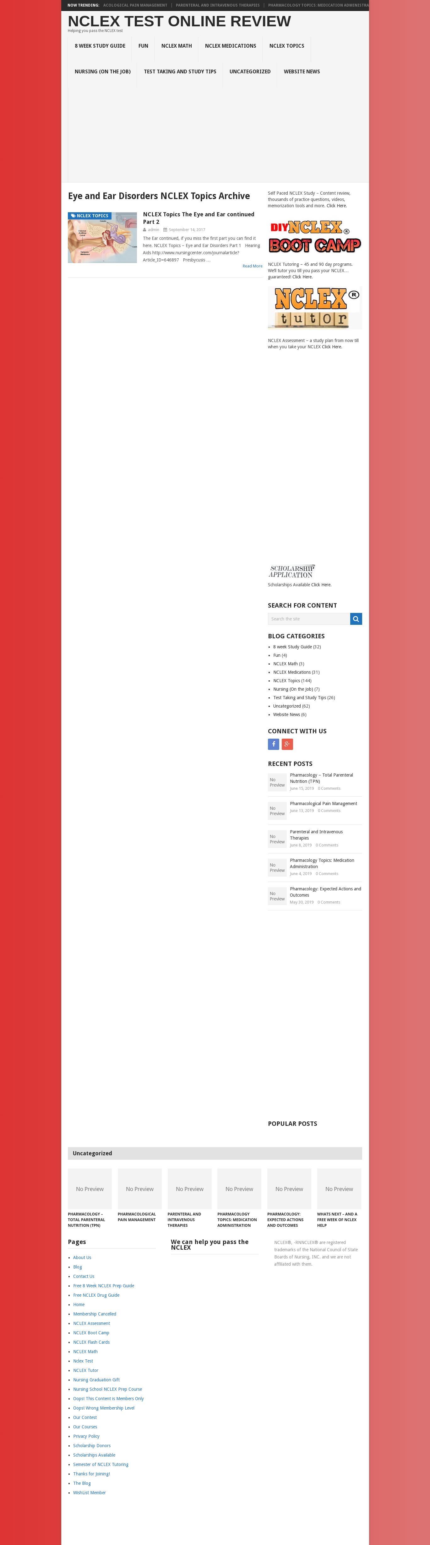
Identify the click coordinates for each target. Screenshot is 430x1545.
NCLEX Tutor (85, 1370)
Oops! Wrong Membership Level (103, 1408)
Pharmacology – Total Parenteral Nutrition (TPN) (321, 778)
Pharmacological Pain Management (132, 5)
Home (78, 1304)
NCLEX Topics (286, 46)
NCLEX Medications (230, 46)
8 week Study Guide (100, 46)
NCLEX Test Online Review (179, 21)
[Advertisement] (218, 135)
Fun (143, 46)
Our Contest (85, 1417)
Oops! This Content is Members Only (108, 1398)
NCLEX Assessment (91, 1323)
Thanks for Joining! (91, 1473)
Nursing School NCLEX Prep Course (107, 1389)
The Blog (82, 1483)
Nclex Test (83, 1360)
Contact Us (83, 1276)
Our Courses (85, 1426)
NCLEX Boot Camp (91, 1332)
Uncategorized (250, 72)
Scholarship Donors (92, 1445)
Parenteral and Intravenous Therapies (221, 5)
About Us (82, 1257)
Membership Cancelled (94, 1313)
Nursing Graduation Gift (96, 1379)
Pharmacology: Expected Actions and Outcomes (325, 892)
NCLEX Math (176, 46)
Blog (77, 1266)
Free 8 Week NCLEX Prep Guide (103, 1285)
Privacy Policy (86, 1436)
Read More (253, 266)
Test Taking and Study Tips (180, 72)
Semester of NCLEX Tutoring (100, 1464)
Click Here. (337, 205)
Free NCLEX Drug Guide (96, 1295)
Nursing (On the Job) (103, 72)
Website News (302, 72)
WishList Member (89, 1492)
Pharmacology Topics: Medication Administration (327, 5)
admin (153, 229)
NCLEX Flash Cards (91, 1342)
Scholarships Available (94, 1455)
